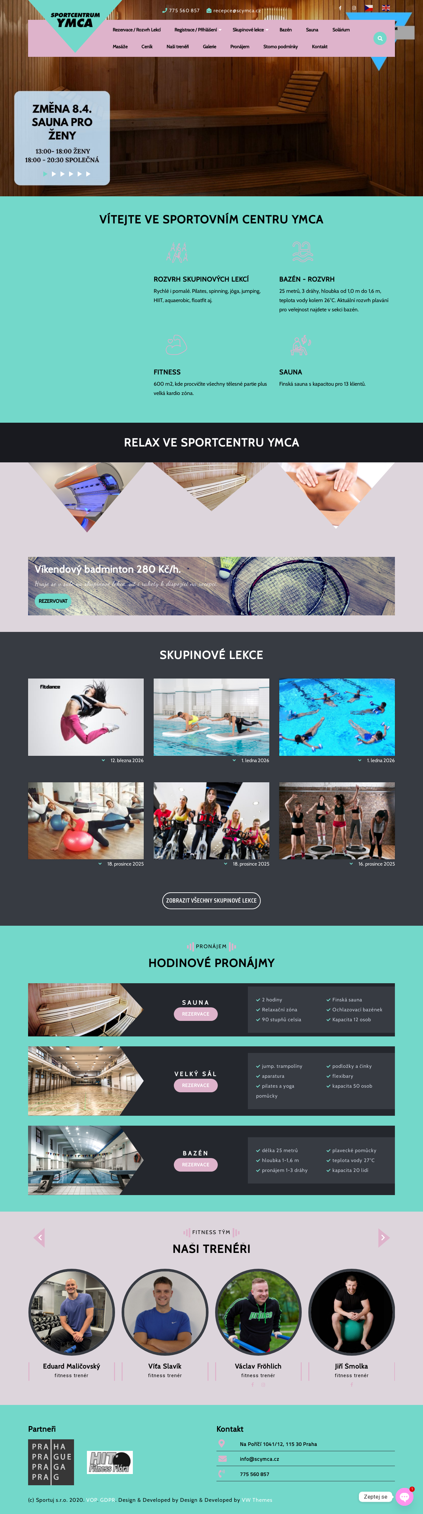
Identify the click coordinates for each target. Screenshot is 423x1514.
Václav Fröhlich (258, 1366)
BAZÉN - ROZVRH (307, 278)
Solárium (341, 30)
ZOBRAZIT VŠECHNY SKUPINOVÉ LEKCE (211, 900)
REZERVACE (196, 1014)
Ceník (147, 47)
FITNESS (167, 371)
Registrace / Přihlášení (196, 30)
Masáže (120, 47)
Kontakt (320, 47)
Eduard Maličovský (71, 1366)
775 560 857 (184, 11)
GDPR (107, 1500)
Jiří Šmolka (351, 1366)
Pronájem (240, 47)
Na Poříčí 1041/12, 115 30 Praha (278, 1444)
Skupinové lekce (248, 30)
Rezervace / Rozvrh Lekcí (137, 30)
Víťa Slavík (164, 1366)
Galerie (209, 47)
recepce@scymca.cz (237, 11)
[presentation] (35, 1238)
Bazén (286, 30)
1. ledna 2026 (247, 760)
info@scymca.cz (259, 1459)
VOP (91, 1500)
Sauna (312, 30)
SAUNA (290, 371)
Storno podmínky (281, 47)
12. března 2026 (119, 760)
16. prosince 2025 (368, 864)
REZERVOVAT (51, 599)
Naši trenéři (178, 47)
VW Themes (256, 1500)
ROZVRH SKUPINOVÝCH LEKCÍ (201, 278)
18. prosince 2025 (117, 864)
